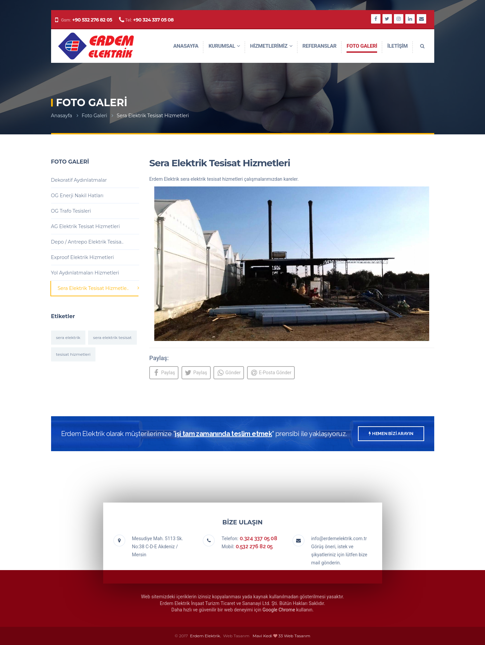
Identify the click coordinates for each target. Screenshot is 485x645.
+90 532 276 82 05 (92, 20)
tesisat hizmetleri (73, 354)
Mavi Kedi (262, 635)
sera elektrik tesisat (112, 337)
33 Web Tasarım (294, 635)
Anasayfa (61, 116)
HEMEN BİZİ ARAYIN (391, 433)
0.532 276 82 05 (254, 547)
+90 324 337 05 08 (153, 20)
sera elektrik (68, 337)
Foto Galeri (94, 116)
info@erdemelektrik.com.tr (339, 539)
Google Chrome (278, 610)
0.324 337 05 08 (258, 538)
